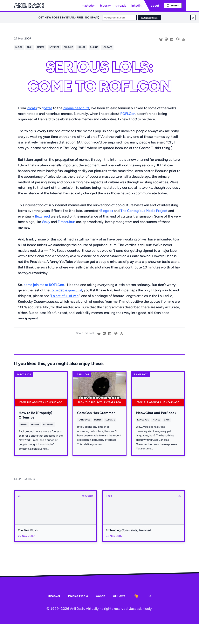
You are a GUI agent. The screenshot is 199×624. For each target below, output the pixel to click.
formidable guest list (66, 290)
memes (41, 47)
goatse (47, 108)
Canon (100, 596)
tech (29, 47)
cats (166, 420)
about (155, 5)
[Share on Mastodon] (166, 39)
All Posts (119, 596)
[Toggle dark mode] (137, 596)
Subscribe (149, 18)
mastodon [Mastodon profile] (88, 5)
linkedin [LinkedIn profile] (136, 5)
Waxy (46, 222)
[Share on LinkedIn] (171, 39)
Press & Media (78, 596)
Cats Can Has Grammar (96, 413)
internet (54, 47)
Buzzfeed (42, 216)
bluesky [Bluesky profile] (105, 5)
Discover (54, 596)
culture (68, 47)
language (84, 420)
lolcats (107, 47)
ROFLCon (127, 114)
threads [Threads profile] (120, 5)
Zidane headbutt (76, 108)
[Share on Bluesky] (160, 39)
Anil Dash (29, 5)
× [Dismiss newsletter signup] (193, 17)
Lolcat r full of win (65, 296)
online (94, 47)
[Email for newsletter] (119, 17)
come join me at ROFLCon (44, 285)
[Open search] (173, 5)
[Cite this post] (178, 38)
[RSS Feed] (149, 595)
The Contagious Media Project (144, 211)
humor (82, 47)
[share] (183, 39)
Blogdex (106, 211)
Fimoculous (66, 222)
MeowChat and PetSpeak (156, 413)
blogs (18, 47)
